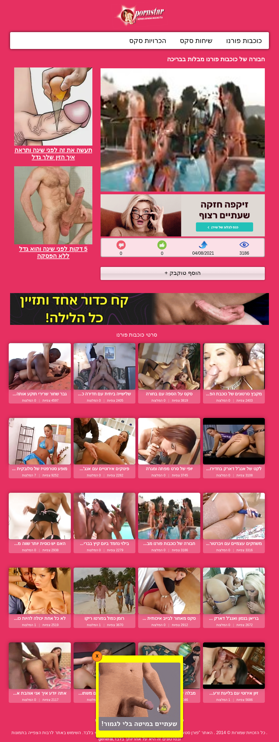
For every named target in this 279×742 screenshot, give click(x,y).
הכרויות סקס (147, 40)
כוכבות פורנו (244, 40)
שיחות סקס (196, 40)
